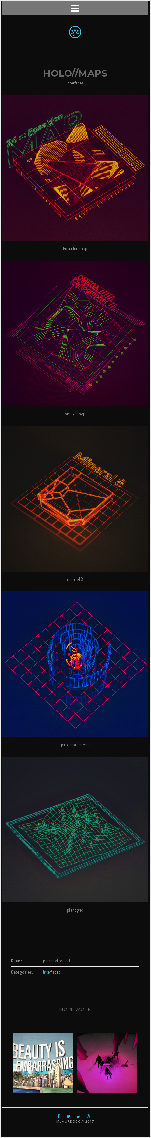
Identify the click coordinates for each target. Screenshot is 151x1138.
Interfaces (75, 82)
